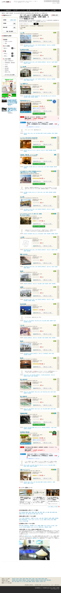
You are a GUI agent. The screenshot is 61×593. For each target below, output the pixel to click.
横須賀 (18, 581)
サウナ (20, 518)
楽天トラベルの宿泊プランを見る (38, 113)
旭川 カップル (35, 166)
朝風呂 (55, 519)
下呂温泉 (28, 580)
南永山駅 (31, 46)
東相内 (20, 513)
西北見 (23, 513)
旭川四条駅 (49, 133)
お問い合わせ (57, 584)
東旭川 (33, 512)
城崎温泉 (24, 580)
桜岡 (36, 512)
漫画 (27, 521)
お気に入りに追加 (48, 41)
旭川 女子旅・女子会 (38, 320)
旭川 (20, 512)
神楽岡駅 (28, 80)
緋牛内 (37, 513)
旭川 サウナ (54, 95)
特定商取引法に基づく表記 (47, 587)
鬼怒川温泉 (49, 580)
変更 (14, 23)
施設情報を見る (37, 41)
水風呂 (32, 518)
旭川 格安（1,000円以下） (42, 209)
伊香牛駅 (25, 483)
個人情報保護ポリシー (38, 587)
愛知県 (42, 578)
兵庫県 (23, 578)
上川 (46, 512)
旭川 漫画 (45, 133)
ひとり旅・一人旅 (37, 518)
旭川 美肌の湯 (30, 233)
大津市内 (41, 581)
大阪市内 (33, 581)
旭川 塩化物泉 (26, 166)
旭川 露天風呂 (45, 353)
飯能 (27, 581)
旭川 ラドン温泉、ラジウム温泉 (29, 465)
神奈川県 (13, 578)
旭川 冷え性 (37, 465)
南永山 (30, 512)
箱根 (17, 580)
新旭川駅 (25, 46)
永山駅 (31, 210)
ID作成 (58, 2)
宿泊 (42, 518)
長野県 (39, 578)
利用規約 (54, 587)
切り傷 (24, 526)
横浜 (13, 581)
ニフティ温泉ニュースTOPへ (53, 506)
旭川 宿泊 (25, 133)
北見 (26, 513)
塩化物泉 (28, 526)
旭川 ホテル (38, 150)
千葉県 (20, 578)
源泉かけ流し (41, 526)
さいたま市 (23, 581)
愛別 (44, 512)
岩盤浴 (45, 519)
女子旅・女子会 (50, 519)
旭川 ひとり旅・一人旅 (31, 133)
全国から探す (13, 19)
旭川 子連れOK (26, 209)
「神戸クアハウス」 (28, 536)
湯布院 (44, 580)
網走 (42, 513)
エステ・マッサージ (35, 519)
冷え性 (24, 521)
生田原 (53, 512)
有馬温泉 (20, 580)
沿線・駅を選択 (9, 31)
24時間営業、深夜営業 (10, 62)
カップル (41, 519)
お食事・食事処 (51, 518)
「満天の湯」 (34, 538)
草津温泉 (13, 580)
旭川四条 (23, 512)
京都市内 (37, 581)
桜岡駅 (25, 267)
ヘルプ (52, 584)
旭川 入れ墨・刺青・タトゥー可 (46, 95)
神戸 (45, 581)
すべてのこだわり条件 (10, 74)
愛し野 (31, 513)
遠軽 (48, 512)
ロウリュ (21, 521)
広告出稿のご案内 (38, 584)
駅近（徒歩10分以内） (23, 519)
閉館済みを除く (41, 25)
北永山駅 (28, 63)
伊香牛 (41, 512)
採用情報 (57, 587)
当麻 (38, 512)
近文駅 (28, 210)
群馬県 (27, 578)
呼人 (40, 513)
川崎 (15, 581)
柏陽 (29, 513)
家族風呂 (7, 70)
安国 (51, 512)
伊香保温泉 (32, 580)
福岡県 (46, 578)
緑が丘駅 (29, 321)
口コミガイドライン (46, 584)
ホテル (29, 519)
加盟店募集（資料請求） (29, 584)
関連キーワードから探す (7, 582)
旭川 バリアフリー (38, 427)
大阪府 (33, 578)
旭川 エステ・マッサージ (32, 150)
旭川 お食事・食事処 (27, 95)
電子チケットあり (24, 25)
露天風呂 (56, 518)
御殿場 (30, 581)
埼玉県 (17, 578)
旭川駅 (28, 46)
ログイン (54, 2)
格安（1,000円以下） (26, 518)
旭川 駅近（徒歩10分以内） (35, 95)
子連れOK (46, 518)
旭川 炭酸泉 (26, 192)
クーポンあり (33, 25)
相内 (56, 512)
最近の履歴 (55, 1)
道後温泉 (37, 580)
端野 (34, 513)
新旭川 (27, 512)
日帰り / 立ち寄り (8, 41)
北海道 (36, 578)
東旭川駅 (28, 267)
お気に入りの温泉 (48, 1)
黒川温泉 (41, 580)
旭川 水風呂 (40, 283)
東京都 (30, 578)
